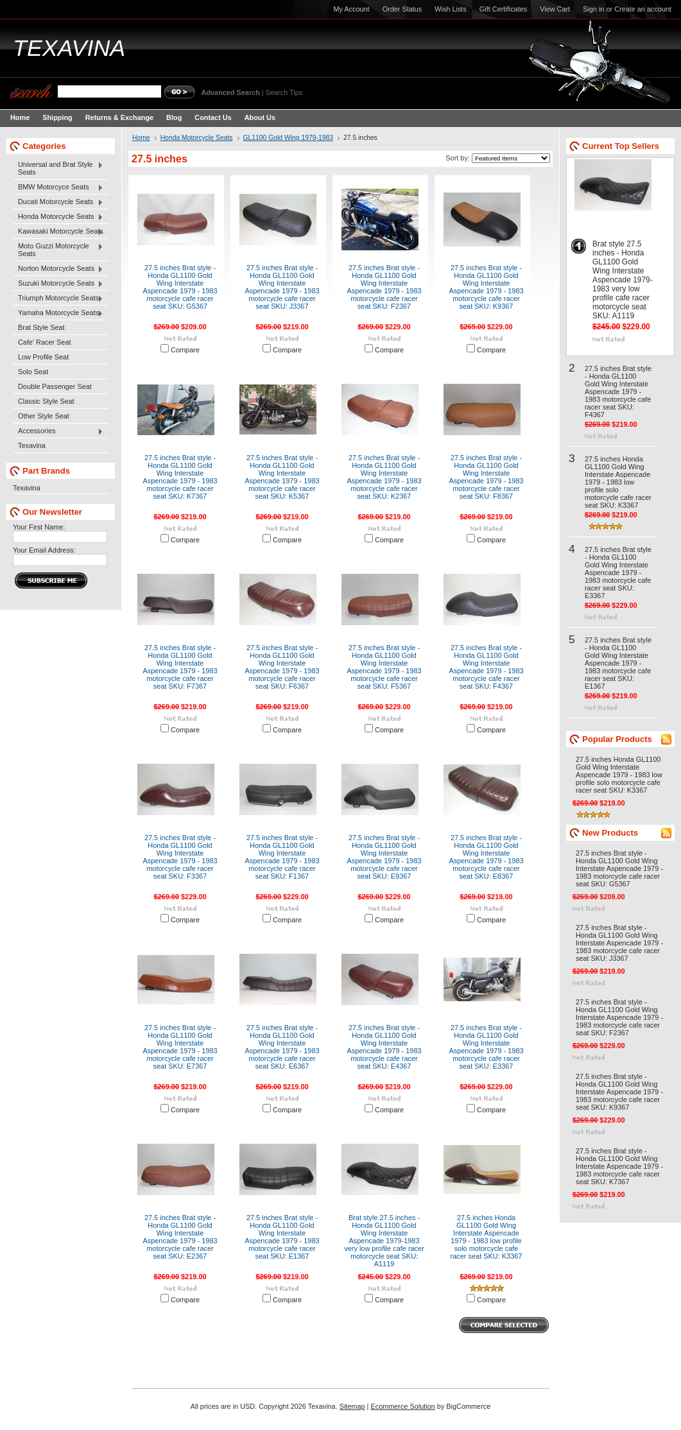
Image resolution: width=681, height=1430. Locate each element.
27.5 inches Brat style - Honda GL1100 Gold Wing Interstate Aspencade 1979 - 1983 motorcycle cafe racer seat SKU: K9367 (486, 287)
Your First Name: (39, 527)
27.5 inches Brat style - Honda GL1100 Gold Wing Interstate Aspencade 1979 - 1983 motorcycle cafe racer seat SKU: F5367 (384, 667)
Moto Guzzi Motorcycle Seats (58, 249)
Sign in (593, 9)
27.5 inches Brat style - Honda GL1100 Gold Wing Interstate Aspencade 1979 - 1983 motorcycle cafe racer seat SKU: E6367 (282, 1047)
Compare (185, 350)
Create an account (642, 9)
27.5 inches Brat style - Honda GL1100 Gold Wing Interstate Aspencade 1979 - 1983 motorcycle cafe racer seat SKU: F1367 (282, 857)
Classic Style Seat (46, 401)
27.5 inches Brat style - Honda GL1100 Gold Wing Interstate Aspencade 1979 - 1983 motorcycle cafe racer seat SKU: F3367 (179, 857)
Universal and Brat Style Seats (58, 168)
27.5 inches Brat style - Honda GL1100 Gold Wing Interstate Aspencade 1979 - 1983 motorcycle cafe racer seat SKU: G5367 (179, 287)
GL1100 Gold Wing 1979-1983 (288, 137)
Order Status (402, 9)
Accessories (58, 431)
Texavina (32, 445)
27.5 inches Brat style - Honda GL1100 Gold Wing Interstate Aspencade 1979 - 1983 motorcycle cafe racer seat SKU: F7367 (179, 667)
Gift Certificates (503, 9)
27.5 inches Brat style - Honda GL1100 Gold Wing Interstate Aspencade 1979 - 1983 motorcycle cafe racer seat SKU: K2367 (384, 477)
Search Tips (284, 92)
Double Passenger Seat (55, 386)
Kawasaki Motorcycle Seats (58, 231)
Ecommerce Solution (402, 1406)
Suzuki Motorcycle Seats (58, 283)
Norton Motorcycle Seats (58, 268)
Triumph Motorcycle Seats (58, 298)
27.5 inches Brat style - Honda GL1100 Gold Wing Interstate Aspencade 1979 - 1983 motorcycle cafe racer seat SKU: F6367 (282, 667)
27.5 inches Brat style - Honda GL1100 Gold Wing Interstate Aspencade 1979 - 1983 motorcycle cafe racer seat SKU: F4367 (486, 667)
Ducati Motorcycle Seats (58, 202)
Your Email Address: (44, 550)
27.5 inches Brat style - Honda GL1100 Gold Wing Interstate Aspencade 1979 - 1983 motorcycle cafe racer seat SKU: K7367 (179, 477)
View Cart (555, 9)
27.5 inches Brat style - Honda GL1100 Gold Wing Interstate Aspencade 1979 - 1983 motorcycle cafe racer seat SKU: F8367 (486, 477)
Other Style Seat (43, 416)
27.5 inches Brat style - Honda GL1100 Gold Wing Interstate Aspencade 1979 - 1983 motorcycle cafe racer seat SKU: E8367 (486, 857)
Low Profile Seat (43, 357)
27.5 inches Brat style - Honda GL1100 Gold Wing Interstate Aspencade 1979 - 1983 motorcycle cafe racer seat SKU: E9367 (384, 857)
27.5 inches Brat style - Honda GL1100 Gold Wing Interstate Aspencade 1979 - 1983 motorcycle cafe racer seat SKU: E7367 (179, 1047)
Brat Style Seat (41, 327)
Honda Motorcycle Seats (58, 216)
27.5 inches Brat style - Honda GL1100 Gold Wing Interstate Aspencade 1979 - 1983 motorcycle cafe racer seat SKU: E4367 (384, 1047)
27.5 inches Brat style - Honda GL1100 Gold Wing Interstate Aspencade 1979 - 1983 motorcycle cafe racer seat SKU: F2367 (384, 287)
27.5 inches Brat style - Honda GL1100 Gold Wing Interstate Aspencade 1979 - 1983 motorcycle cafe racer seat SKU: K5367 (282, 477)
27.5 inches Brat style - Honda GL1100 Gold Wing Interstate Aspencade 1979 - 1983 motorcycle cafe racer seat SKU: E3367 (486, 1047)
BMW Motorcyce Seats (58, 187)
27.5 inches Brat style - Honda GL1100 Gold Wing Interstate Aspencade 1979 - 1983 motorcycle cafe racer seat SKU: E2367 (179, 1237)
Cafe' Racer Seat (44, 342)
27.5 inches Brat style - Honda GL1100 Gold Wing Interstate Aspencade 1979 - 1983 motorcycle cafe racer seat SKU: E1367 (282, 1237)
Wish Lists (451, 9)
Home (141, 137)
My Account (351, 9)
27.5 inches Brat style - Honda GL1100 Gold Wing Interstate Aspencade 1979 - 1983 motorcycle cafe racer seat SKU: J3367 (282, 287)
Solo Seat (33, 371)
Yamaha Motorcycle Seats (58, 313)
